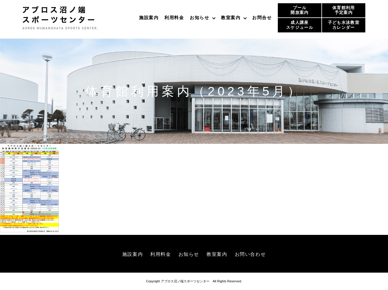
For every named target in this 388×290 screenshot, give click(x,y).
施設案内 (148, 17)
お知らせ (199, 17)
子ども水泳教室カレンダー (343, 24)
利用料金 (174, 17)
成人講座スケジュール (299, 24)
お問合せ (262, 17)
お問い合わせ (250, 254)
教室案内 (230, 17)
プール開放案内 (299, 10)
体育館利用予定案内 (343, 10)
